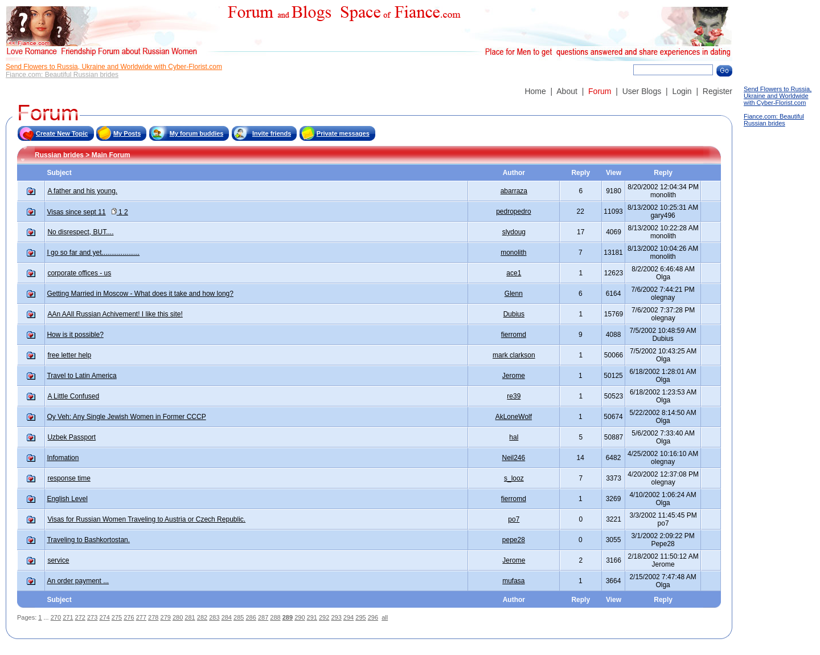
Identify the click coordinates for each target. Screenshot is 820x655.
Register (717, 91)
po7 (513, 519)
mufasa (513, 581)
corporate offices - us (79, 273)
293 (336, 617)
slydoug (514, 232)
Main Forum (111, 155)
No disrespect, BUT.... (80, 232)
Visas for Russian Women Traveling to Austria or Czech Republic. (146, 519)
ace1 (513, 273)
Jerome (513, 376)
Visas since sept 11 (76, 212)
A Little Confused (73, 396)
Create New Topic (62, 133)
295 (360, 617)
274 (104, 617)
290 (299, 617)
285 (238, 617)
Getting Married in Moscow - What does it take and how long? (140, 294)
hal (513, 437)
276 (129, 617)
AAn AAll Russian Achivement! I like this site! (114, 314)
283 (214, 617)
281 (189, 617)
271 (68, 617)
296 (373, 617)
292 (324, 617)
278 (153, 617)
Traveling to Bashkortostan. (88, 540)
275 (117, 617)
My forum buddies (197, 133)
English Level (67, 499)
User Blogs (641, 91)
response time (68, 478)
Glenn (514, 294)
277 (141, 617)
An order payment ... (78, 581)
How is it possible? (75, 335)
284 (227, 617)
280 (178, 617)
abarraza (514, 191)
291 (312, 617)
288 (275, 617)
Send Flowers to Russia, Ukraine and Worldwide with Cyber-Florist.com (114, 67)
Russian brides (59, 155)
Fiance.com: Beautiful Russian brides (62, 75)
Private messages (343, 133)
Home (535, 91)
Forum (599, 91)
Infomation (63, 458)
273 (92, 617)
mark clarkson (514, 355)
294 (348, 617)
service (58, 560)
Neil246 (514, 458)
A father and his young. (82, 191)
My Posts (127, 133)
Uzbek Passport (71, 437)
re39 (513, 396)
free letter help (69, 355)
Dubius (513, 314)
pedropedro (513, 211)
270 (56, 617)
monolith (513, 253)
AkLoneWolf (513, 417)
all (385, 617)
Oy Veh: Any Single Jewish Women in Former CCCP (126, 417)
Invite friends (271, 133)
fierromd (513, 335)
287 (263, 617)
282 (202, 617)
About (566, 91)
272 (80, 617)
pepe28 (513, 540)
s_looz (514, 478)
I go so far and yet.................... (93, 253)
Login (681, 91)
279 (166, 617)
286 (250, 617)
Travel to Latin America (81, 376)
